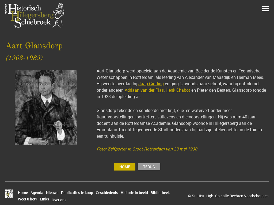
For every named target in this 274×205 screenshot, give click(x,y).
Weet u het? (27, 199)
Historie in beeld (134, 193)
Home (124, 166)
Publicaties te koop (77, 193)
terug (149, 166)
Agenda (37, 193)
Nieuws (52, 193)
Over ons (59, 200)
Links (44, 199)
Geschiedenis (107, 193)
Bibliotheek (160, 193)
